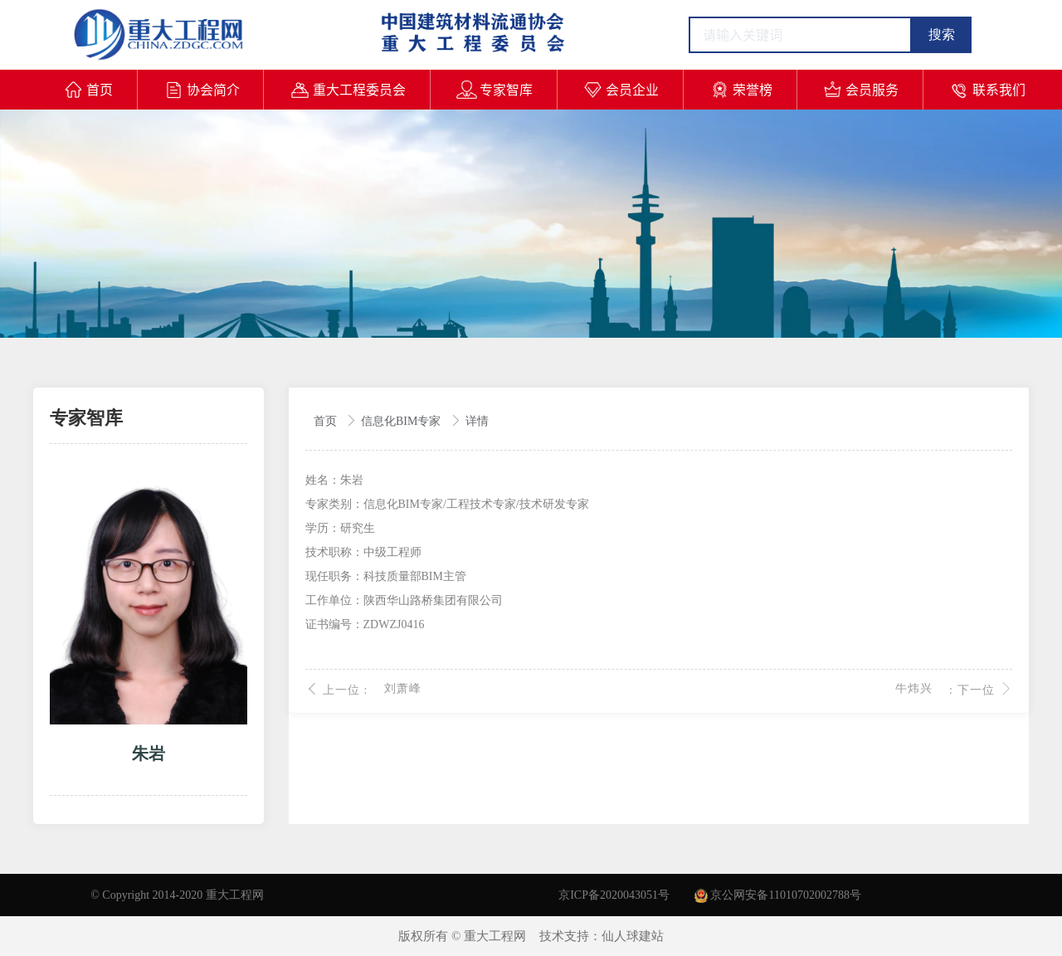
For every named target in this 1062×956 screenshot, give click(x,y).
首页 (327, 421)
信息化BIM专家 (402, 421)
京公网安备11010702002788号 (777, 895)
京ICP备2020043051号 (614, 895)
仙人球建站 (633, 936)
